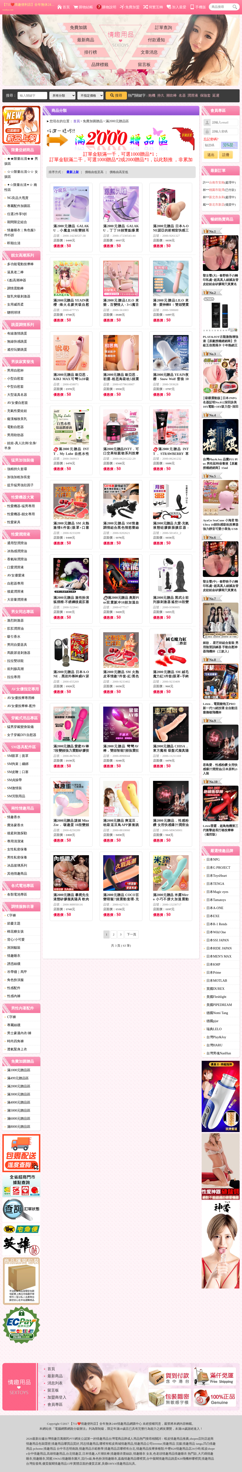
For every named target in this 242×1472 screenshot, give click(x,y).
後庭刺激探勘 (15, 833)
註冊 (225, 155)
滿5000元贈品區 (17, 1110)
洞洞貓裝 (12, 947)
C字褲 (10, 915)
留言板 (144, 64)
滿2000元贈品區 (17, 1086)
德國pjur (211, 1021)
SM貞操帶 (13, 780)
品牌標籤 (99, 64)
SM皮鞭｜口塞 (16, 772)
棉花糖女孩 (14, 931)
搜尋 (116, 95)
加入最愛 (176, 7)
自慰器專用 (14, 583)
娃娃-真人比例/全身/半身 (20, 445)
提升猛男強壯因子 (19, 485)
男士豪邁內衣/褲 (17, 1033)
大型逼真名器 (15, 394)
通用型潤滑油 (15, 543)
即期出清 (12, 243)
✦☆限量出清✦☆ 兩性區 (20, 187)
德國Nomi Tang (216, 1013)
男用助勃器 (14, 435)
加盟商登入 (56, 1397)
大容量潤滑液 (15, 599)
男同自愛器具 (15, 644)
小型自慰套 (14, 378)
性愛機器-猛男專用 (19, 506)
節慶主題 (12, 923)
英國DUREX (214, 989)
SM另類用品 (14, 796)
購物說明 (106, 7)
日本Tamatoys (215, 900)
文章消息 (149, 52)
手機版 (198, 7)
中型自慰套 (14, 386)
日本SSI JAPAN (216, 940)
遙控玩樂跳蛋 (15, 349)
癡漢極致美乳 (15, 419)
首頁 (63, 7)
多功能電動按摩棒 (19, 264)
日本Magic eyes (216, 892)
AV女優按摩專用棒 (19, 698)
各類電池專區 (15, 894)
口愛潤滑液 (14, 567)
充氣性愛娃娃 (15, 411)
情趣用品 (176, 1438)
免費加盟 (130, 7)
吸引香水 (12, 636)
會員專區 (55, 1404)
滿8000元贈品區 (17, 1126)
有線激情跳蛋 (15, 333)
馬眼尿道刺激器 (17, 653)
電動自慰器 (14, 427)
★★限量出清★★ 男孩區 (21, 161)
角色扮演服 (14, 980)
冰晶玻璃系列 (15, 865)
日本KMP (212, 964)
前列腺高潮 (14, 669)
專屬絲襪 (12, 1025)
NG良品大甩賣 (16, 198)
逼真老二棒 (14, 272)
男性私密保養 (15, 857)
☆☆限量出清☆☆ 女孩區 (21, 174)
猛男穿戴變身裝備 (19, 727)
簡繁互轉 (153, 7)
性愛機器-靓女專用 (19, 514)
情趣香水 (12, 817)
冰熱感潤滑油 (15, 551)
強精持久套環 (15, 469)
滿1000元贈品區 (17, 1070)
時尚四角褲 (14, 1041)
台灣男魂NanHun (217, 1053)
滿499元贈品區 (16, 1078)
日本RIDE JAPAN (218, 948)
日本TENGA (214, 884)
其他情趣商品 (15, 873)
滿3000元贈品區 (17, 1094)
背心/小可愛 (14, 939)
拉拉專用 (12, 677)
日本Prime (212, 972)
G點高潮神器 (15, 280)
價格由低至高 (94, 172)
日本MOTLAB (215, 980)
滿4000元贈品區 (17, 1102)
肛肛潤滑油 (14, 628)
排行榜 (90, 52)
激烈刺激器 (14, 620)
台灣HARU (213, 1045)
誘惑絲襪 (12, 964)
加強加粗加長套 (17, 477)
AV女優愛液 (14, 575)
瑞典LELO (213, 1029)
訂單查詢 (163, 27)
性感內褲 (12, 996)
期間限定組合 (15, 222)
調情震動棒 (14, 288)
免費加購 (78, 27)
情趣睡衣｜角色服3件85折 (19, 232)
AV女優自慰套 (16, 403)
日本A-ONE (213, 908)
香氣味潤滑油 (15, 559)
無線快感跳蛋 (15, 341)
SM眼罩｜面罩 (16, 756)
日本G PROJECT (217, 867)
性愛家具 (12, 522)
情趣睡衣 (12, 956)
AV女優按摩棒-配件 (20, 706)
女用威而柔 (14, 304)
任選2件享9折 (15, 214)
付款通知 (156, 40)
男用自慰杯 (14, 370)
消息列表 (55, 1383)
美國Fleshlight (215, 997)
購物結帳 (83, 7)
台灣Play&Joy (215, 1037)
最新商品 (85, 40)
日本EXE (211, 916)
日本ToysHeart (215, 876)
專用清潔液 (14, 841)
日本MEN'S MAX (218, 956)
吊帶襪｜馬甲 (15, 972)
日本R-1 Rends (215, 924)
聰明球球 (12, 312)
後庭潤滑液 (14, 591)
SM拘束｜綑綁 (16, 764)
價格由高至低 (119, 172)
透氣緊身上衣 (15, 1049)
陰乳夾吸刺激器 (17, 296)
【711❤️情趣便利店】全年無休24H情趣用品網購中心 (28, 7)
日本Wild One (215, 932)
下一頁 (131, 934)
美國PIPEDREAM (218, 1005)
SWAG (57, 1458)
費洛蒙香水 (14, 825)
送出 (210, 155)
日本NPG (212, 859)
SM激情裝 (13, 788)
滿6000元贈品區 (17, 1118)
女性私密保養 (15, 849)
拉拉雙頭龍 (14, 661)
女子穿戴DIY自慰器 (20, 735)
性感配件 (12, 988)
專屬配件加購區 (17, 206)
